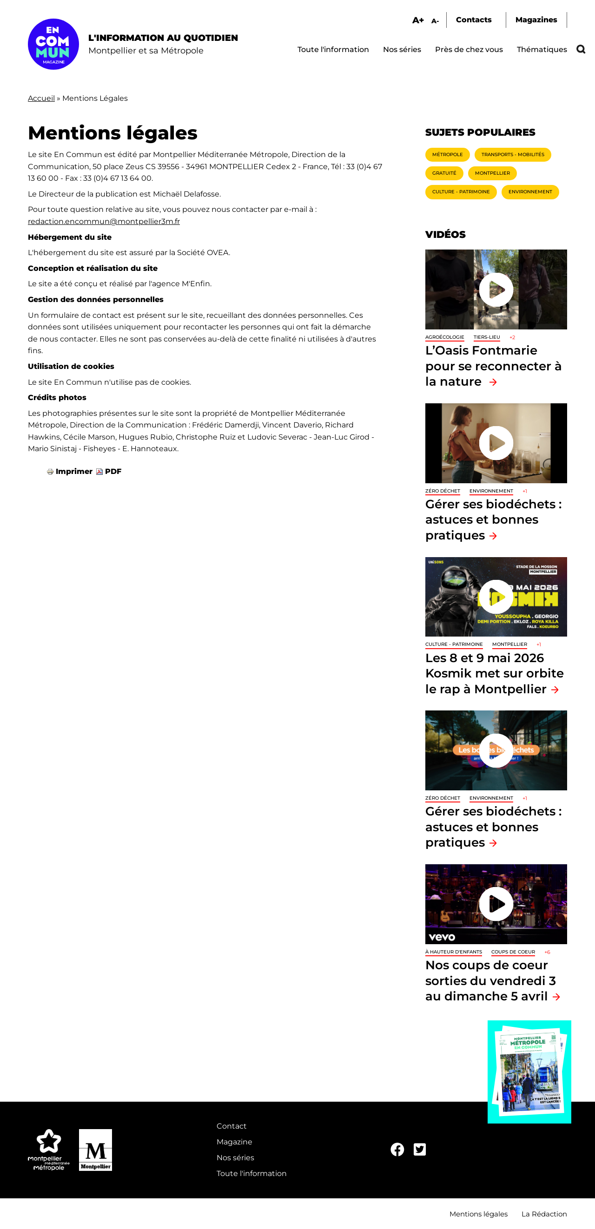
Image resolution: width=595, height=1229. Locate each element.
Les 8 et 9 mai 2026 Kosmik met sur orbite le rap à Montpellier (494, 673)
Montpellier (492, 173)
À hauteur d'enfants (453, 951)
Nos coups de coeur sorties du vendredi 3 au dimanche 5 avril (490, 980)
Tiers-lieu (487, 337)
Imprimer (74, 471)
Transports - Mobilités (513, 154)
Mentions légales (479, 1213)
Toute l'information (333, 49)
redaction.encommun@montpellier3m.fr (104, 221)
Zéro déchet (442, 490)
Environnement (530, 191)
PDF (113, 471)
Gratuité (444, 173)
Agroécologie (444, 337)
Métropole (447, 154)
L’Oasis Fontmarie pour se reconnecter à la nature (493, 365)
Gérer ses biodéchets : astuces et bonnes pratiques (493, 519)
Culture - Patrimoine (461, 191)
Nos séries (402, 49)
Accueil (41, 98)
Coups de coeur (513, 951)
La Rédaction (544, 1213)
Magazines (536, 19)
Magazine (234, 1141)
